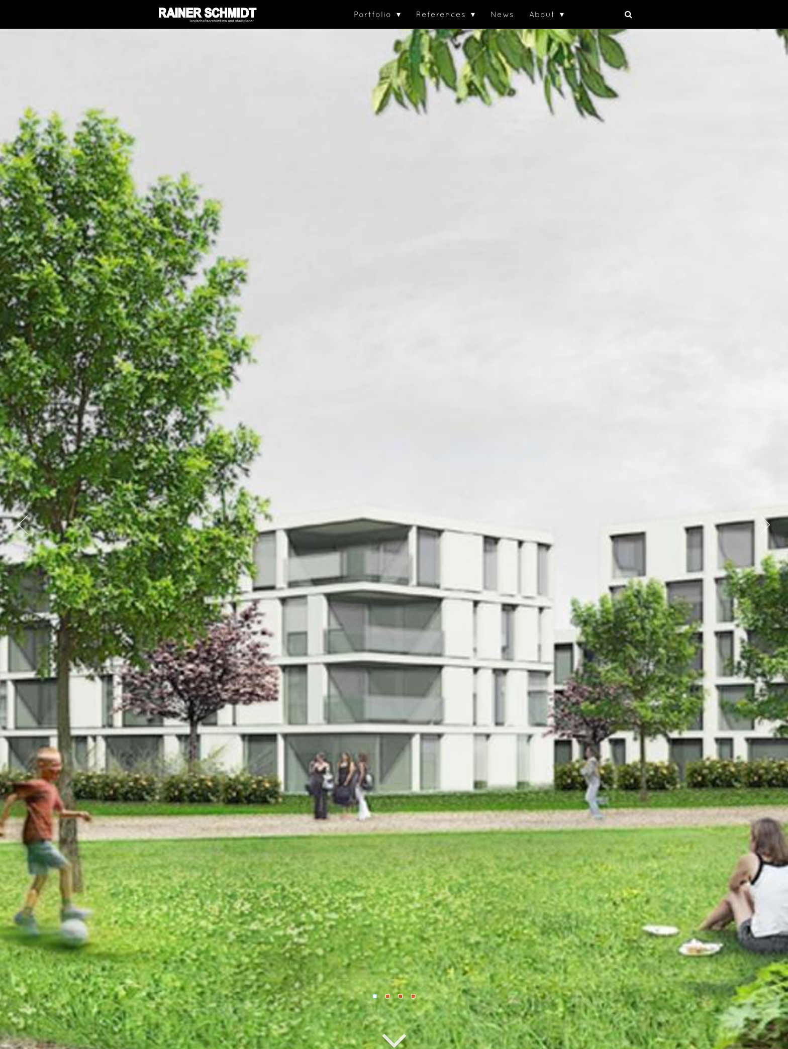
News (502, 14)
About (542, 14)
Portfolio (372, 14)
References (441, 14)
